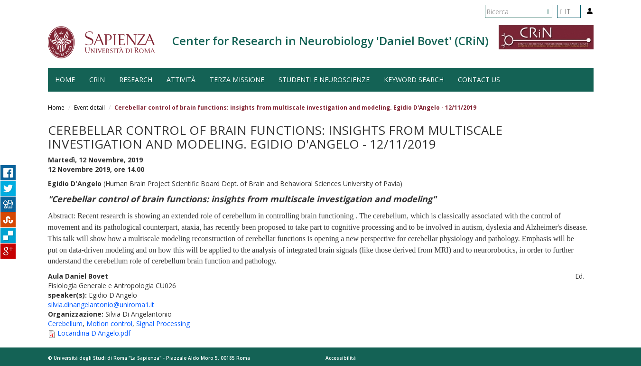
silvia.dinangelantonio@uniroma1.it (101, 304)
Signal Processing (163, 323)
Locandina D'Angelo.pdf (93, 333)
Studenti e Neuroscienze (324, 79)
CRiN (97, 79)
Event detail (89, 107)
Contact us (479, 79)
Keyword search (414, 79)
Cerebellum (65, 323)
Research (135, 79)
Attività (181, 79)
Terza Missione (237, 79)
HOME (65, 79)
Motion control (109, 323)
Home (56, 107)
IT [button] (565, 11)
